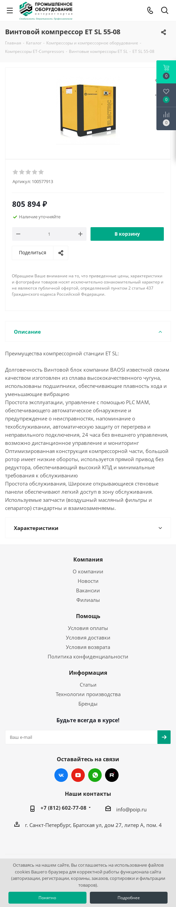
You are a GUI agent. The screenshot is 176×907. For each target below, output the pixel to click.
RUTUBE (112, 775)
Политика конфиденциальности (88, 656)
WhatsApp (95, 775)
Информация (88, 672)
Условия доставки (88, 637)
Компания (88, 559)
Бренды (88, 703)
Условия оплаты (88, 628)
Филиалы (88, 599)
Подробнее (129, 898)
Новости (88, 580)
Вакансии (88, 590)
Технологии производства (88, 694)
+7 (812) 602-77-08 (63, 807)
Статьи (88, 684)
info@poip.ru (131, 809)
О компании (88, 571)
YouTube (78, 775)
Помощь (88, 616)
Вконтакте (61, 775)
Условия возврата (88, 647)
